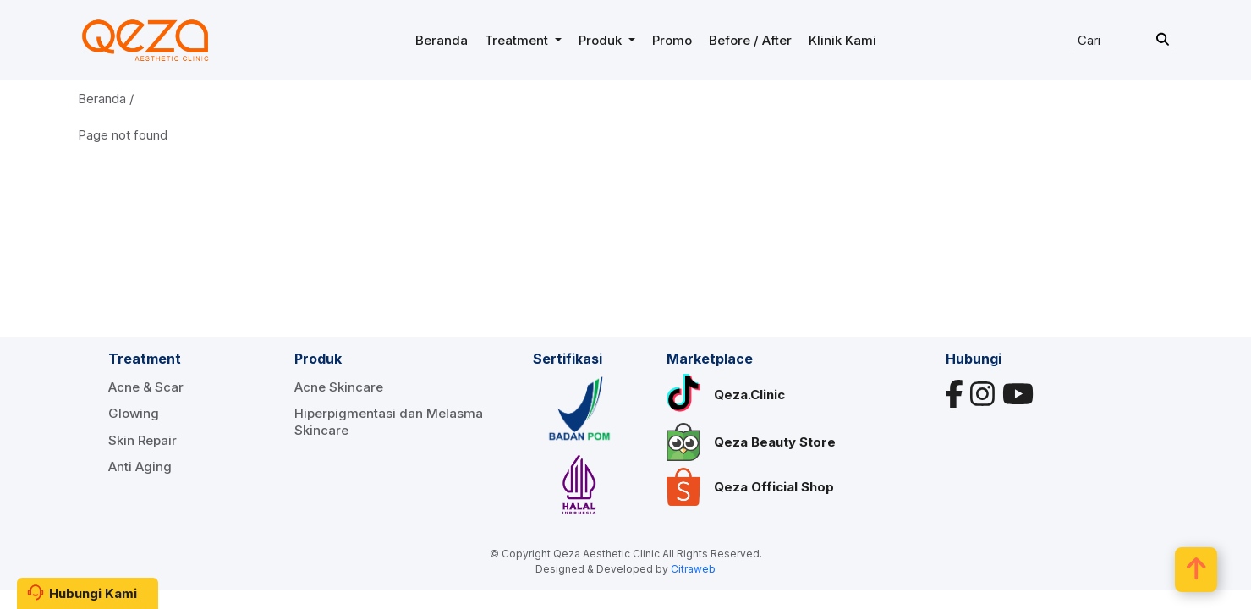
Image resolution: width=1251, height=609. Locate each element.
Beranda (102, 99)
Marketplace (710, 359)
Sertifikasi (567, 359)
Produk (318, 359)
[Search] (1123, 40)
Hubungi (973, 359)
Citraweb (693, 568)
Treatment (144, 359)
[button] (523, 40)
